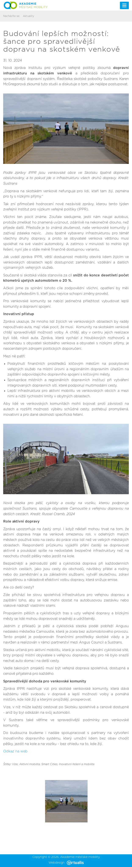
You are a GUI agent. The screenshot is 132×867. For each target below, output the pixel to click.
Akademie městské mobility (80, 857)
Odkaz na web (15, 751)
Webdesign (66, 862)
